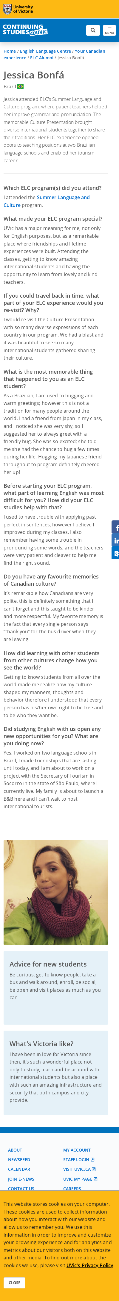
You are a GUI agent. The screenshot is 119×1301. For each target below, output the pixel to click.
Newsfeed (19, 1159)
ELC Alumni (41, 57)
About (15, 1150)
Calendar (19, 1169)
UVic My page (77, 1179)
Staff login (76, 1159)
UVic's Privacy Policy (90, 1265)
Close (14, 1282)
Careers (72, 1188)
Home (10, 51)
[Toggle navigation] (109, 30)
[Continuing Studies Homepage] (25, 30)
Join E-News (21, 1179)
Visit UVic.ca (77, 1169)
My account (77, 1150)
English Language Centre (45, 51)
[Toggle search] (93, 30)
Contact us (21, 1188)
